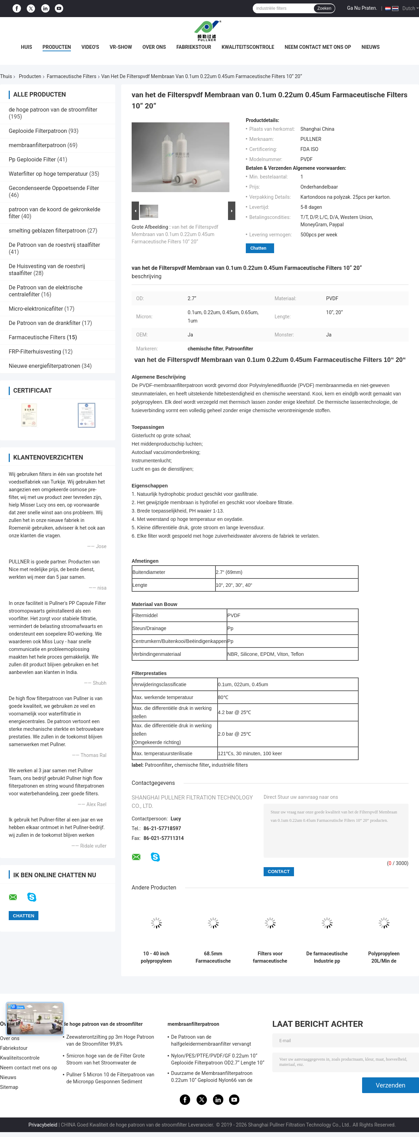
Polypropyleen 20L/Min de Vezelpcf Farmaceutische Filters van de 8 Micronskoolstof (384, 957)
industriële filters (230, 765)
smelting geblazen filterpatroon (47, 230)
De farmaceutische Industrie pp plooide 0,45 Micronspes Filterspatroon (326, 957)
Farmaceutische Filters (71, 76)
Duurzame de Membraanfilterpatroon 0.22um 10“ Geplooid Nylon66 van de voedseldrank (211, 1077)
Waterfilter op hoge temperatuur (48, 173)
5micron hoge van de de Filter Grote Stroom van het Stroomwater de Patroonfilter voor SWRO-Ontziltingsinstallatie (105, 1060)
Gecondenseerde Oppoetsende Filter (54, 188)
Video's (90, 47)
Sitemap (9, 1087)
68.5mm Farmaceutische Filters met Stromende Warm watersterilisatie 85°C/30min (213, 957)
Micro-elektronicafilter (36, 308)
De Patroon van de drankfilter (45, 323)
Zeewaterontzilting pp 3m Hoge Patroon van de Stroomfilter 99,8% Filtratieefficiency (110, 1041)
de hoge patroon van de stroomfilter (53, 109)
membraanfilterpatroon (37, 145)
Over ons (154, 47)
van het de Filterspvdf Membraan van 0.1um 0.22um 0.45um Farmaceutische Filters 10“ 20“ (175, 234)
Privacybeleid (43, 1125)
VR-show (121, 47)
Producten (57, 47)
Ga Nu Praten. (362, 8)
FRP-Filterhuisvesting (35, 351)
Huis (26, 47)
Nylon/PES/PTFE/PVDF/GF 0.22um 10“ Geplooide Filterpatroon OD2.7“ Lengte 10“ (217, 1059)
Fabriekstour (193, 47)
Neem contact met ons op (318, 47)
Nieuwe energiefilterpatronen (44, 366)
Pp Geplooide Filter (32, 159)
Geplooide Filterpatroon (38, 131)
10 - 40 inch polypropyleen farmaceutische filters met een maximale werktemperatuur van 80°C (156, 957)
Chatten (258, 248)
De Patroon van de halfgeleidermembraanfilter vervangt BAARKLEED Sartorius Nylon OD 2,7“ (211, 1041)
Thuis (6, 76)
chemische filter (192, 765)
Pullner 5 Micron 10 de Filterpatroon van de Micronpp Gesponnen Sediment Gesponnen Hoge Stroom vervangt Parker (111, 1079)
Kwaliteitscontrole (248, 47)
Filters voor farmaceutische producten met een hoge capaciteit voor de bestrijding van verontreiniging (270, 957)
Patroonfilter (158, 765)
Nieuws (371, 47)
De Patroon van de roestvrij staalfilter (54, 245)
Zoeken (324, 8)
